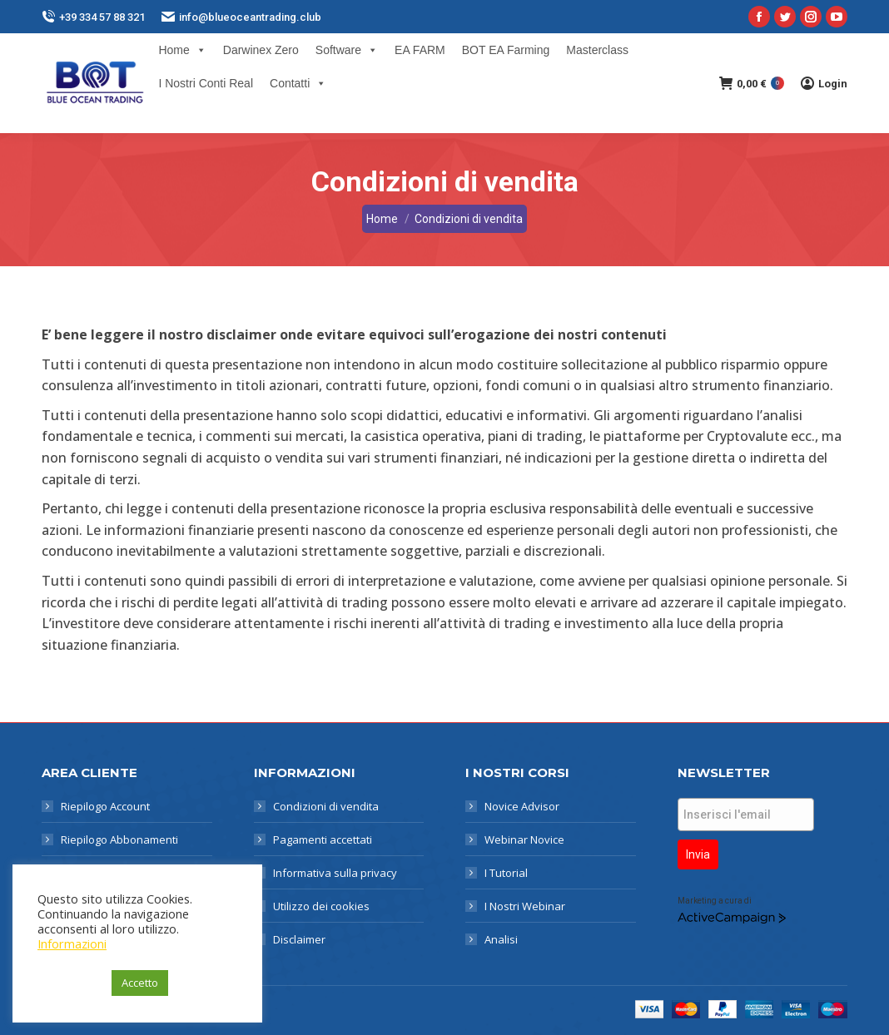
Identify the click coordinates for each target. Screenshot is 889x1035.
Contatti (298, 83)
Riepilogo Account (105, 806)
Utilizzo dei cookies (321, 906)
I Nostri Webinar (524, 906)
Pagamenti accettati (322, 839)
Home (182, 50)
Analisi (501, 939)
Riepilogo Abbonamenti (119, 839)
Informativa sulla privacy (335, 872)
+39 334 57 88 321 (93, 17)
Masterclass (597, 50)
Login (824, 83)
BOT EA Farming (506, 50)
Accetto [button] (140, 982)
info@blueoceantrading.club (241, 17)
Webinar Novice (524, 839)
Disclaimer (299, 939)
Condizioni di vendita (326, 806)
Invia (698, 854)
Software (346, 50)
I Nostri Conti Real (205, 83)
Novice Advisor (521, 806)
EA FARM (420, 50)
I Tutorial (506, 872)
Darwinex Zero (261, 50)
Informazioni (72, 943)
